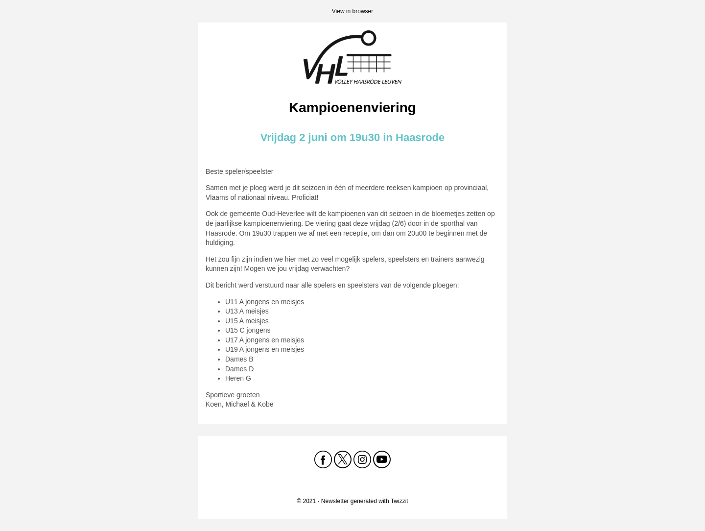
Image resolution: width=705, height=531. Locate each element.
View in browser (352, 11)
